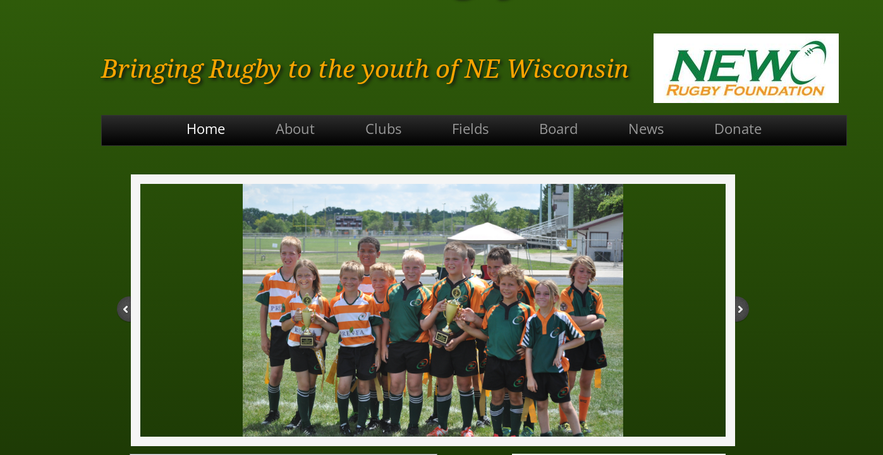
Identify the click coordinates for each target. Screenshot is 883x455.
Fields (470, 128)
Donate (738, 128)
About (295, 128)
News (646, 128)
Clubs (383, 128)
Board (558, 128)
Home (205, 128)
